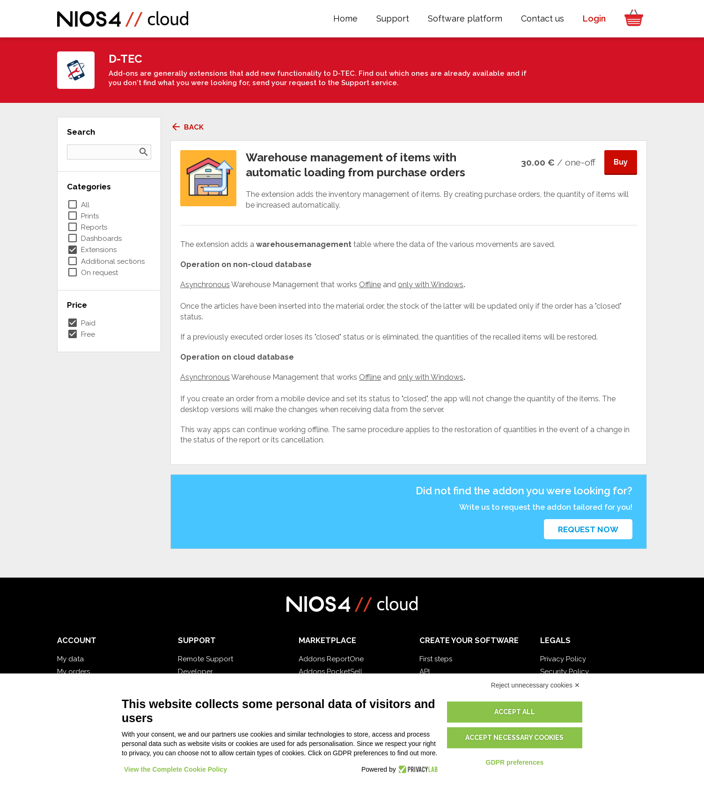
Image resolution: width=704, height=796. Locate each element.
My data (70, 659)
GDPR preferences (515, 762)
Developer (195, 671)
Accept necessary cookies (514, 737)
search (143, 152)
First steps (435, 659)
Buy (621, 162)
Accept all (514, 712)
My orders (73, 671)
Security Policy (564, 671)
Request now (588, 529)
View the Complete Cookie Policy (175, 769)
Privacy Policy (563, 659)
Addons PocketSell (330, 671)
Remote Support (205, 659)
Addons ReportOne (331, 659)
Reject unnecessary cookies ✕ (535, 685)
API (424, 671)
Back (187, 127)
